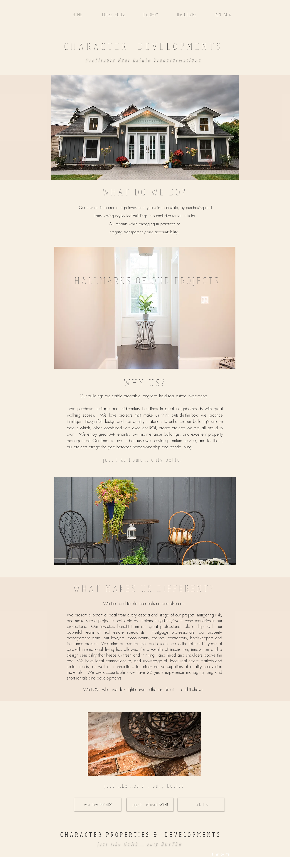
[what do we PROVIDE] (97, 804)
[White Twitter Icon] (217, 854)
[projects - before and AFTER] (150, 804)
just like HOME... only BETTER (140, 844)
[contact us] (201, 804)
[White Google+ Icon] (222, 854)
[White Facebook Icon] (212, 854)
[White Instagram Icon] (227, 854)
